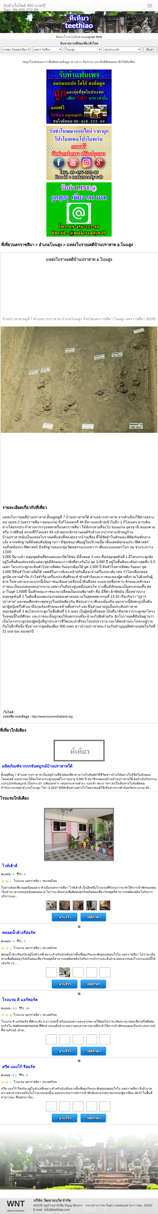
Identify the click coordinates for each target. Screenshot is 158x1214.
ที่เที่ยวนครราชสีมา (17, 244)
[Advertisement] (79, 289)
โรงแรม (29, 881)
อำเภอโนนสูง (50, 244)
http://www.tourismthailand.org (52, 716)
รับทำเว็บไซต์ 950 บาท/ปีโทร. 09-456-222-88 (24, 7)
